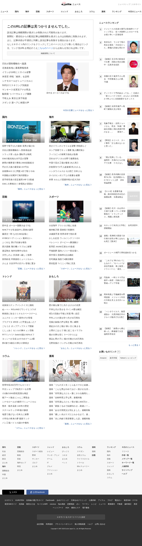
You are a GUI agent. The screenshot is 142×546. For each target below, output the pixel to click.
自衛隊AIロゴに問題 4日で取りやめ (18, 171)
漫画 (103, 11)
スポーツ (50, 11)
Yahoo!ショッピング (128, 358)
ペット (64, 463)
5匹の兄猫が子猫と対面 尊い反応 (64, 313)
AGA (67, 508)
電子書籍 (85, 508)
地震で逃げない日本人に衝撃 (15, 414)
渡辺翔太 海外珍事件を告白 (14, 251)
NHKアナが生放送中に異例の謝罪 (17, 230)
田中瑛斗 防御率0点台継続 (61, 255)
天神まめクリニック (79, 500)
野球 (34, 455)
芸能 (38, 11)
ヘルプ (124, 474)
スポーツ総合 (37, 451)
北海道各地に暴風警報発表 (15, 68)
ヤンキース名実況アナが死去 (16, 89)
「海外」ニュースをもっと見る (77, 185)
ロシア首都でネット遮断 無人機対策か (66, 150)
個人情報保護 (80, 524)
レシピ (94, 504)
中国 (4, 474)
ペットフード (58, 508)
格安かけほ (30, 504)
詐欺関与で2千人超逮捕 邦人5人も (65, 167)
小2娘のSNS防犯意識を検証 (15, 393)
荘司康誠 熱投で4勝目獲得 (61, 259)
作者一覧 (125, 455)
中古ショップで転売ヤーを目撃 (16, 389)
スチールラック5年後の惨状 (15, 410)
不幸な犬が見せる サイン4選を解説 (65, 309)
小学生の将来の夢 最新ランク (16, 418)
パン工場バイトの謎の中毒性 (15, 423)
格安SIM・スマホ (131, 500)
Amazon (103, 358)
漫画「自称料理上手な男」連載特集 (65, 397)
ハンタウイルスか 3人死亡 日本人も (65, 171)
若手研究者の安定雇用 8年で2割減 (18, 179)
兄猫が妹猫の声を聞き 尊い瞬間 (63, 322)
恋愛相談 (70, 504)
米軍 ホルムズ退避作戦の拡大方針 (64, 179)
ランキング (116, 11)
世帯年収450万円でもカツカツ (16, 385)
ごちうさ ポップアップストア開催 (18, 326)
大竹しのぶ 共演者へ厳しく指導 (17, 255)
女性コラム (81, 455)
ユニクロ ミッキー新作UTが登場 (17, 318)
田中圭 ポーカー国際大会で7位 (16, 225)
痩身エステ (75, 508)
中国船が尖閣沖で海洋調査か (15, 175)
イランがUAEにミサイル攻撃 (16, 72)
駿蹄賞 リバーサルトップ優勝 (16, 94)
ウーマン (85, 504)
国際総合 (5, 471)
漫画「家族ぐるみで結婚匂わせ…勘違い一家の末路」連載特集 (70, 406)
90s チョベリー (83, 466)
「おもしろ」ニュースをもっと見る (75, 348)
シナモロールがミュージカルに (17, 81)
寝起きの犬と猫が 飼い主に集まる (64, 326)
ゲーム (49, 459)
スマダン (80, 451)
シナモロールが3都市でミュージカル (19, 402)
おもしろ (78, 11)
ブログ (110, 500)
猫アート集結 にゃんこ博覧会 (16, 397)
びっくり (65, 451)
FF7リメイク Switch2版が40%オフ (18, 334)
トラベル (80, 463)
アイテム (101, 500)
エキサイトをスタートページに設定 (71, 517)
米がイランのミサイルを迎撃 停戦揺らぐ (68, 146)
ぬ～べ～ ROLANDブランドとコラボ (19, 309)
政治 (4, 459)
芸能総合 (20, 451)
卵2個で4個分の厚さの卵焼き (15, 343)
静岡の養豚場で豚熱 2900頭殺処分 (18, 163)
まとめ (4, 463)
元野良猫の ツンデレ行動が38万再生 (66, 343)
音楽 (19, 459)
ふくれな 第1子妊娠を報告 (14, 242)
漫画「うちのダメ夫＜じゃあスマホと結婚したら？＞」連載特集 (70, 385)
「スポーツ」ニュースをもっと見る (75, 269)
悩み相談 (61, 504)
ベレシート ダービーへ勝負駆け (63, 242)
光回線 (21, 504)
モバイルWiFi (42, 504)
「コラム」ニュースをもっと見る (29, 428)
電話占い (118, 500)
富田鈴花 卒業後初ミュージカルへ (18, 259)
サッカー (35, 459)
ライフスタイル (83, 459)
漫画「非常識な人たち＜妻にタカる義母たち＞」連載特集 (70, 393)
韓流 (19, 466)
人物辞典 (125, 466)
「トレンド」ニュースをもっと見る (28, 348)
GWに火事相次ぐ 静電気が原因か (17, 184)
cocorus (53, 504)
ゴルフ (34, 463)
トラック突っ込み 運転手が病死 (17, 154)
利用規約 (49, 524)
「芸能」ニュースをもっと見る (30, 269)
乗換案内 (111, 504)
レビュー (50, 451)
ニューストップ (124, 4)
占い (78, 504)
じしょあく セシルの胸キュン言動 (18, 330)
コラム (92, 11)
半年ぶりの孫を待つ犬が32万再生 (64, 318)
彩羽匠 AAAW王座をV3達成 (62, 246)
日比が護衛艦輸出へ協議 (14, 63)
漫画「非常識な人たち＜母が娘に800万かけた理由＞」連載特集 (70, 402)
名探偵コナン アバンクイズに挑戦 (18, 305)
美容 (135, 504)
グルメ (49, 466)
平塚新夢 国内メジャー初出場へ (63, 251)
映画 (19, 455)
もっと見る (134, 345)
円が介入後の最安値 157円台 (15, 167)
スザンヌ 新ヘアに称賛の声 (15, 102)
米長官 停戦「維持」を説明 (15, 76)
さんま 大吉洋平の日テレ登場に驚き (19, 263)
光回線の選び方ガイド (35, 500)
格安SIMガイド (11, 504)
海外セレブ (21, 463)
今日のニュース (134, 11)
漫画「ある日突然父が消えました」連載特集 (69, 410)
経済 (4, 455)
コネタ (64, 455)
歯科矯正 (127, 504)
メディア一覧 (127, 459)
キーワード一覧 (128, 463)
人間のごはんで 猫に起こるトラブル (65, 330)
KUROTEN (19, 500)
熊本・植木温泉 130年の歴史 (15, 406)
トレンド (64, 11)
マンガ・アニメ (53, 455)
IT (48, 463)
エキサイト (136, 4)
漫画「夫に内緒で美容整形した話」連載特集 (69, 418)
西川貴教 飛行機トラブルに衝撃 (17, 246)
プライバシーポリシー (64, 524)
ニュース (4, 11)
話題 (93, 455)
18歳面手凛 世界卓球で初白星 (63, 234)
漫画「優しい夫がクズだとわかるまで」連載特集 (70, 414)
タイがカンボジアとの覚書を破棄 (64, 175)
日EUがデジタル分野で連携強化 (64, 158)
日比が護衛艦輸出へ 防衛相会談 (17, 150)
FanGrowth (50, 500)
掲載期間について (48, 53)
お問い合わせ (100, 524)
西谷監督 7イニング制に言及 (62, 263)
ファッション (52, 470)
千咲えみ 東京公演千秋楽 (14, 98)
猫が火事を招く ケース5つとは (63, 334)
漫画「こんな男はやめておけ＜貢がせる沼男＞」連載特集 (70, 389)
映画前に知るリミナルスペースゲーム (19, 313)
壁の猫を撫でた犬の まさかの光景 (64, 305)
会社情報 (40, 524)
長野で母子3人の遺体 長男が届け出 (18, 146)
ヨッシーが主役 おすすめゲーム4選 (18, 339)
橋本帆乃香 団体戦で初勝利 (61, 230)
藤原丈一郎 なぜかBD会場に (15, 234)
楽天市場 (113, 358)
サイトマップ (127, 470)
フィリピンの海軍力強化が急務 (63, 154)
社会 (4, 451)
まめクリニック (63, 500)
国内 (17, 11)
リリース (125, 451)
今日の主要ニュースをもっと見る (78, 110)
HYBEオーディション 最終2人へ (17, 238)
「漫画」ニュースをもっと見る (77, 424)
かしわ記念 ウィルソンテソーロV (64, 238)
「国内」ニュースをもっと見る (30, 189)
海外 (27, 11)
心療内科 (92, 500)
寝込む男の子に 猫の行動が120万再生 (66, 339)
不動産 (119, 504)
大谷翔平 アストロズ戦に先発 (62, 225)
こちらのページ (45, 48)
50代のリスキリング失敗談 (15, 85)
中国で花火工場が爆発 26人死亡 (64, 163)
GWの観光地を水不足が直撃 (15, 158)
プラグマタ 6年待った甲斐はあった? (19, 322)
